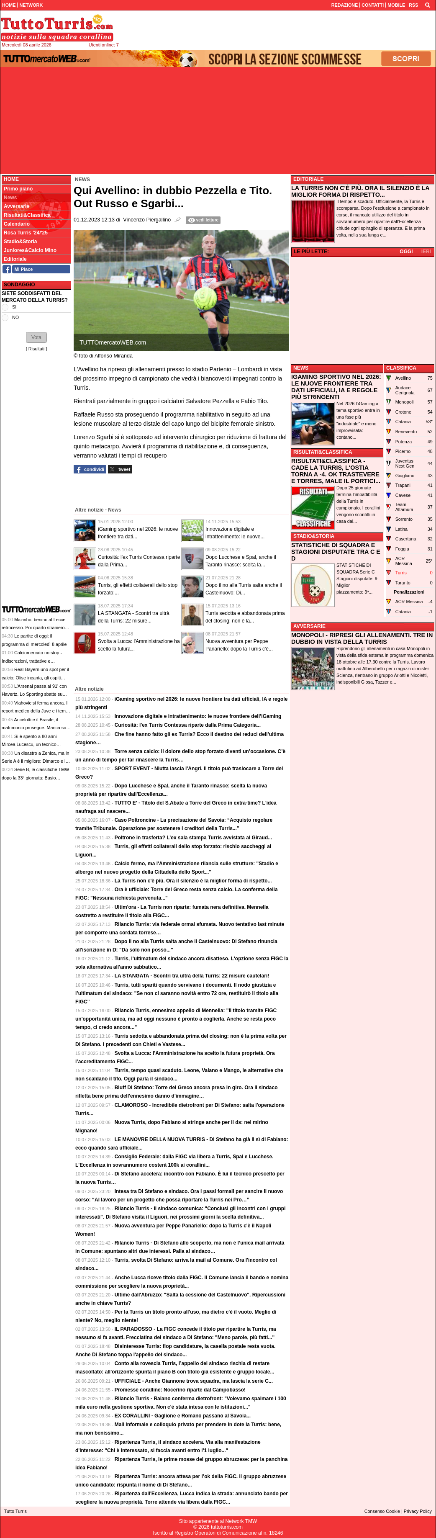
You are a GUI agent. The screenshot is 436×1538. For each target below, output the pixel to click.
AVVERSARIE (309, 626)
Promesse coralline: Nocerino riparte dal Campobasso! (180, 1390)
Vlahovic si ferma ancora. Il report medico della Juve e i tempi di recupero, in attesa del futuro (35, 711)
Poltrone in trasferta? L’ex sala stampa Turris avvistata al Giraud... (193, 838)
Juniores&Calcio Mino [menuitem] (30, 250)
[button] (36, 337)
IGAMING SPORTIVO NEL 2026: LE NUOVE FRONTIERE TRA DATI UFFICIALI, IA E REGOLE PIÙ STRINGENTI (336, 386)
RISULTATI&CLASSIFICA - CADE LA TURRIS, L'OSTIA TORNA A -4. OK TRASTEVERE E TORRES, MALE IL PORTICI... (335, 471)
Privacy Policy (418, 1511)
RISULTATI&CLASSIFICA (322, 452)
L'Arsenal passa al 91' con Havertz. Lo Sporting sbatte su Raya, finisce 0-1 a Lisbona (34, 694)
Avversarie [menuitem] (16, 206)
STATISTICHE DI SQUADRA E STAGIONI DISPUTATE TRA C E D (335, 552)
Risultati (36, 348)
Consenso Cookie (382, 1511)
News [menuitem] (10, 198)
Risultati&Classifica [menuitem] (27, 215)
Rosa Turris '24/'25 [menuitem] (26, 233)
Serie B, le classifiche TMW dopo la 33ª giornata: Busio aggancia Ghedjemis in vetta (35, 777)
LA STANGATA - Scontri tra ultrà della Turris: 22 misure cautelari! (192, 976)
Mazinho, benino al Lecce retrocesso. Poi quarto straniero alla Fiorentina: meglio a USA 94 (34, 627)
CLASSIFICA (401, 368)
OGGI (406, 252)
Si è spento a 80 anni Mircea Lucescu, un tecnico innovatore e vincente (29, 744)
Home (11, 179)
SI (14, 306)
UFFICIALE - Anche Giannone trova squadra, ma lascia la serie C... (194, 1381)
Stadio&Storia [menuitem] (20, 241)
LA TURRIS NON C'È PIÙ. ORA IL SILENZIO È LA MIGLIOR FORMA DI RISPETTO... (360, 191)
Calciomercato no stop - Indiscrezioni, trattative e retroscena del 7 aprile (32, 660)
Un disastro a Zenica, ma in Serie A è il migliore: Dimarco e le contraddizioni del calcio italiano (35, 761)
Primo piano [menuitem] (18, 189)
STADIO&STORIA (313, 536)
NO (15, 317)
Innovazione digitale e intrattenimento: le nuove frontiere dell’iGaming (198, 716)
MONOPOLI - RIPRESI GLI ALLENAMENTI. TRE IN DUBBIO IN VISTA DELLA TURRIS (362, 638)
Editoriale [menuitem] (15, 259)
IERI (426, 252)
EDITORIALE (308, 179)
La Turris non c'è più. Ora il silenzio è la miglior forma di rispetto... (193, 881)
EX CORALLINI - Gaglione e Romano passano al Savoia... (183, 1416)
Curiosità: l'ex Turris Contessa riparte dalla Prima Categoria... (188, 725)
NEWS (300, 368)
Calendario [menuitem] (17, 224)
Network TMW (241, 1521)
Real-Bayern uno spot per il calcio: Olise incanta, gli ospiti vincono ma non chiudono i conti (35, 677)
